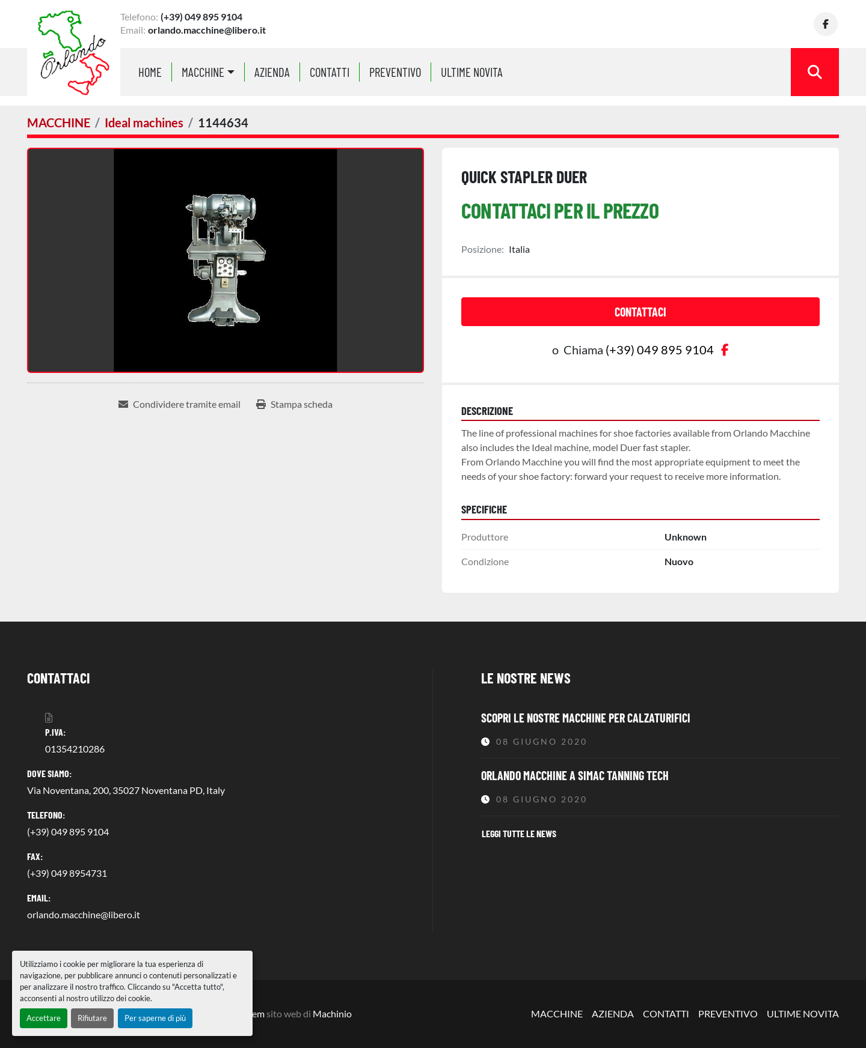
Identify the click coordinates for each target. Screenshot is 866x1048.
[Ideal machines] (144, 122)
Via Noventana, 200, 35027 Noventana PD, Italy (126, 790)
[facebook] (827, 24)
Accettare (43, 1018)
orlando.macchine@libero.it (207, 29)
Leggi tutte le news (519, 833)
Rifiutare (92, 1018)
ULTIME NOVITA (472, 71)
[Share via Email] (179, 404)
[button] (208, 71)
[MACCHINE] (58, 122)
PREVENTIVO (395, 71)
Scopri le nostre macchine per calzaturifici (585, 717)
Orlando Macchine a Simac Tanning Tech (575, 775)
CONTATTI (329, 71)
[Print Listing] (294, 404)
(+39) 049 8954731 (67, 873)
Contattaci (640, 311)
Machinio (332, 1013)
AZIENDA (272, 71)
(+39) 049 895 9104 (201, 16)
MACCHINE (203, 71)
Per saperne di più (155, 1018)
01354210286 (75, 748)
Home (150, 71)
